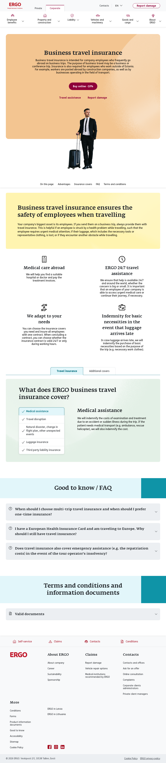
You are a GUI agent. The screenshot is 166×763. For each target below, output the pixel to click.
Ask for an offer (131, 668)
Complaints (129, 680)
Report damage (146, 5)
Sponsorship (54, 680)
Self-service (22, 642)
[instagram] (56, 747)
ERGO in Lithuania (57, 714)
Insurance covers (83, 184)
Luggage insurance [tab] (35, 442)
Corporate (55, 8)
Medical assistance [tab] (35, 411)
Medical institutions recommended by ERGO (97, 675)
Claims (55, 642)
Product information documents (20, 723)
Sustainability (54, 674)
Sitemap (14, 741)
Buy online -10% (83, 86)
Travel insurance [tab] (67, 371)
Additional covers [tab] (99, 371)
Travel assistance (70, 97)
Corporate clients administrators (132, 687)
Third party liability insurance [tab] (41, 450)
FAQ (98, 184)
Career (51, 668)
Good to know (17, 730)
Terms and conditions (115, 184)
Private (38, 8)
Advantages (64, 184)
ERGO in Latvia (55, 709)
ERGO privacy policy (150, 758)
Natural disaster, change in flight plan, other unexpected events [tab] (41, 430)
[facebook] (49, 747)
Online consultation (133, 674)
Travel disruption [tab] (34, 419)
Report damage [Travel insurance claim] (97, 97)
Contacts (104, 5)
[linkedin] (62, 747)
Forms (13, 716)
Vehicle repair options (96, 668)
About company (56, 663)
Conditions (129, 642)
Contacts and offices (134, 663)
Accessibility (16, 736)
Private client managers (135, 694)
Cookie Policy (16, 747)
